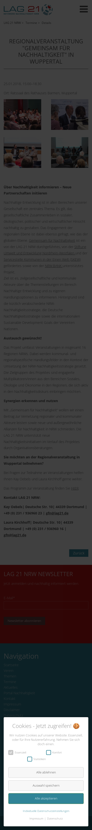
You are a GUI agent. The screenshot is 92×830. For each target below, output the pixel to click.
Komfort (55, 752)
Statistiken (38, 759)
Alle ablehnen (46, 772)
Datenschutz (55, 818)
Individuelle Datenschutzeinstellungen (46, 811)
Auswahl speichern (46, 785)
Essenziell (18, 752)
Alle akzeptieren (46, 798)
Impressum (36, 818)
